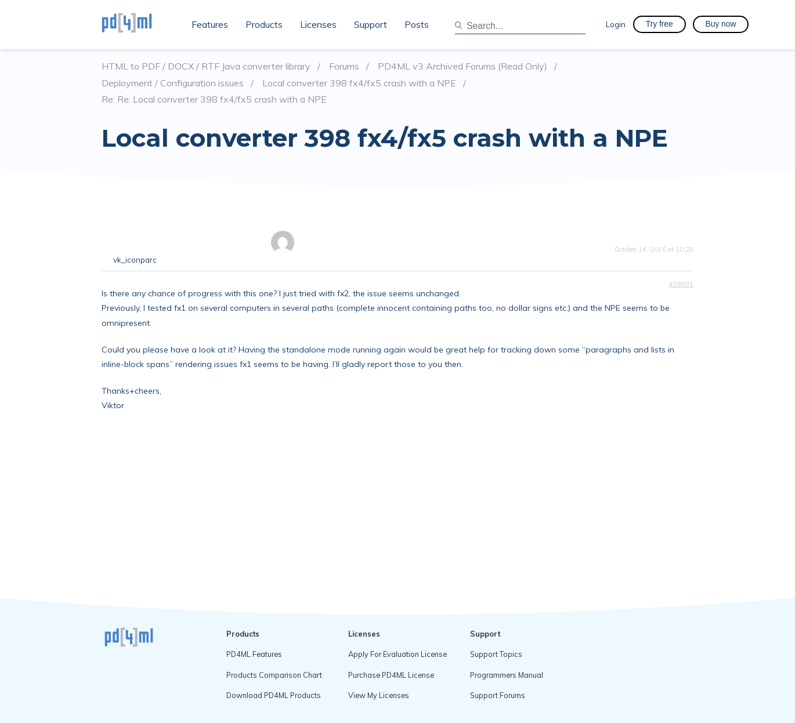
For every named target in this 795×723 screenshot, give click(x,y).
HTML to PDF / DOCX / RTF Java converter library (206, 66)
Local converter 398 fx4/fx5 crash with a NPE (359, 83)
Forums (344, 66)
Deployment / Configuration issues (173, 83)
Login (616, 24)
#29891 (681, 284)
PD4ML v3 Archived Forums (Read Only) (462, 66)
